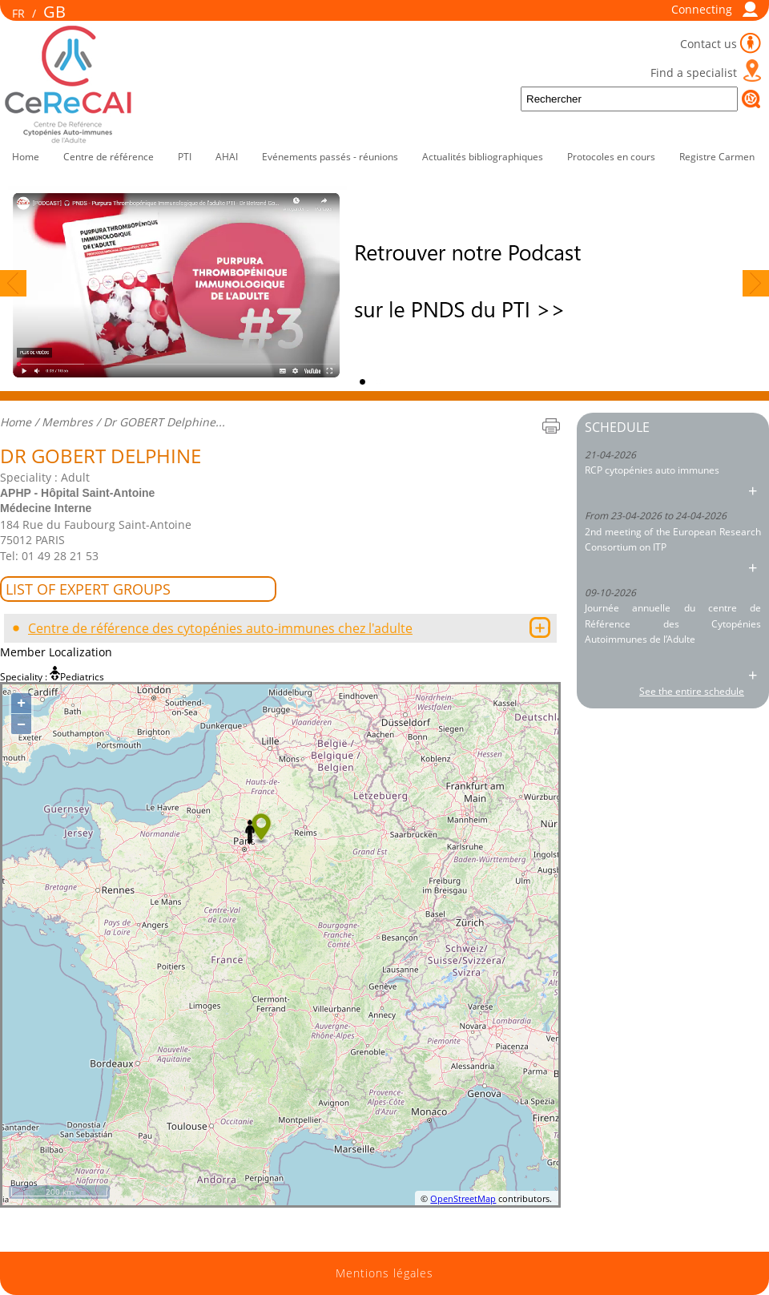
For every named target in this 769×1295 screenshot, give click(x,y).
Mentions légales (384, 1273)
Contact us (708, 43)
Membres (67, 422)
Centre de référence (108, 156)
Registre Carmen (717, 156)
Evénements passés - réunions (330, 156)
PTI (184, 156)
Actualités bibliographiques (482, 156)
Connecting (701, 9)
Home (25, 156)
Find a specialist (693, 72)
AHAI (226, 156)
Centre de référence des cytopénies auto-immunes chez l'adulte (220, 628)
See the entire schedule (691, 691)
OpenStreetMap (463, 1198)
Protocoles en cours (611, 156)
